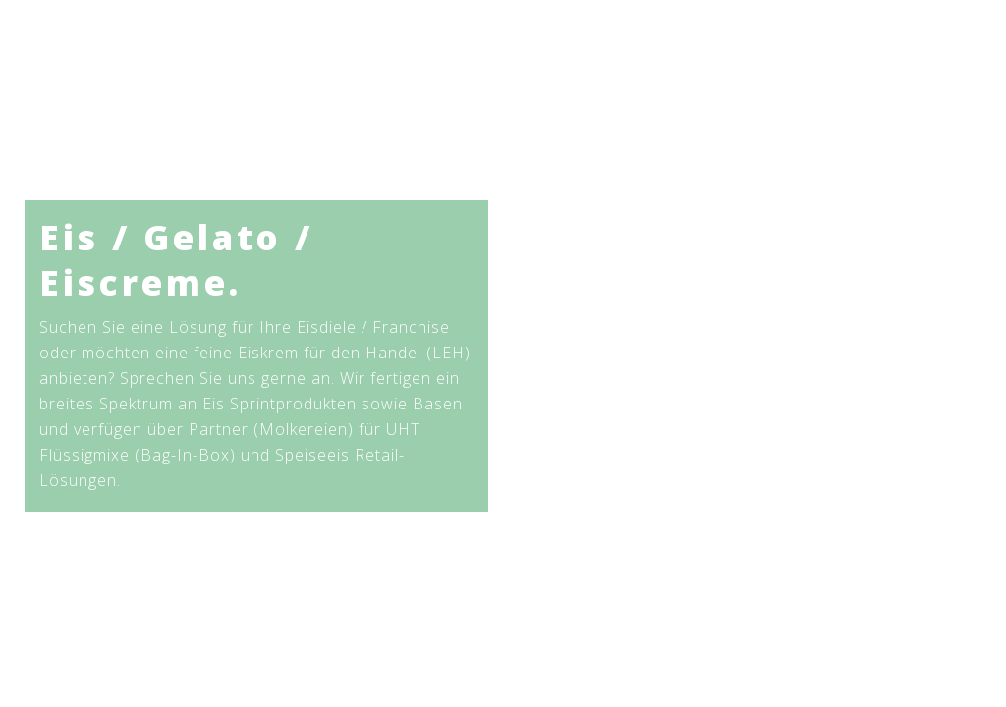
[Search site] (931, 59)
